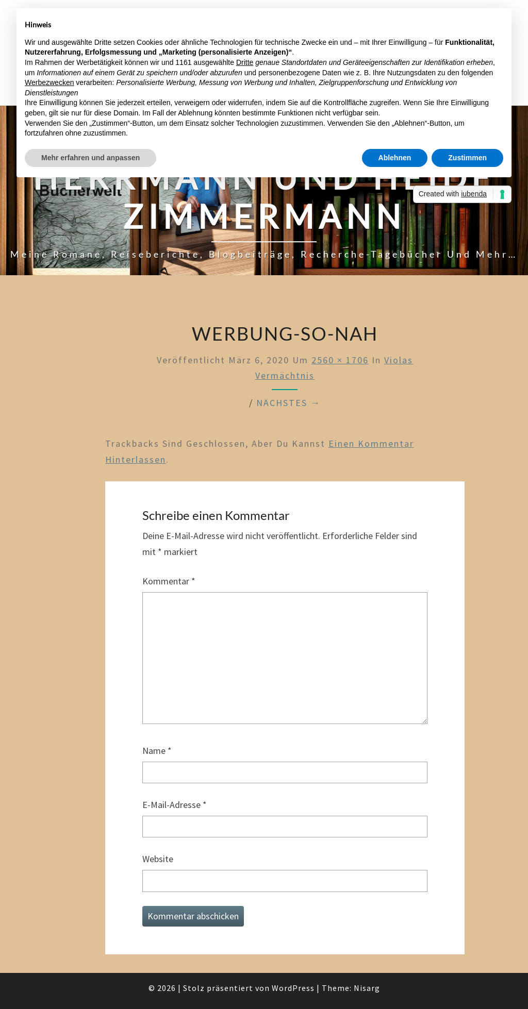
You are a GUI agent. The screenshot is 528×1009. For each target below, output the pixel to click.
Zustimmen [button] (467, 158)
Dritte (244, 62)
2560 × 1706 (340, 360)
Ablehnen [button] (394, 158)
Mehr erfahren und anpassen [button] (90, 158)
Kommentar (168, 581)
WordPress (293, 988)
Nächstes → (288, 403)
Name (157, 750)
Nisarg (367, 988)
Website (157, 859)
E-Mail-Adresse (174, 805)
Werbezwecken (49, 82)
